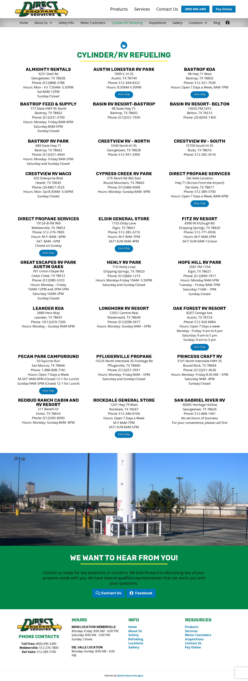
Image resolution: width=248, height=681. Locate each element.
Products (191, 627)
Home (132, 627)
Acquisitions (194, 639)
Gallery (133, 647)
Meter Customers (198, 635)
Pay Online (193, 647)
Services (191, 631)
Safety (133, 635)
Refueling (135, 639)
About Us (135, 631)
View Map (124, 94)
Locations (135, 643)
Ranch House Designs (130, 675)
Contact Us (193, 643)
